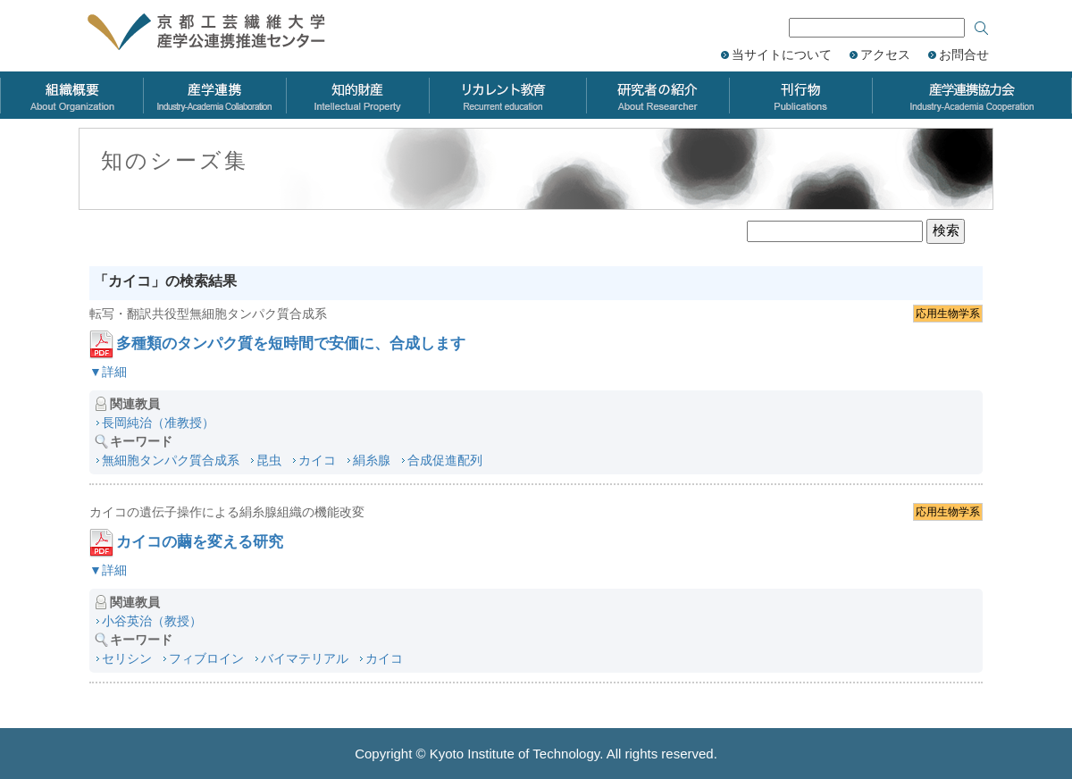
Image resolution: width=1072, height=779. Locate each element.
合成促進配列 (444, 460)
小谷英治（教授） (152, 621)
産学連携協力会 (972, 95)
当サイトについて (782, 54)
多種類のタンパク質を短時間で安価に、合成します (290, 343)
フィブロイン (206, 658)
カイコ (317, 460)
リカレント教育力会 (507, 95)
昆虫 (268, 460)
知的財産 (357, 95)
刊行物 (800, 95)
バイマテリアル (304, 658)
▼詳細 (108, 371)
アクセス (885, 54)
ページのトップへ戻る (1036, 645)
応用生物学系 (948, 313)
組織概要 (71, 95)
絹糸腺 (371, 460)
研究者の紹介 (657, 95)
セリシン (127, 658)
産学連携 (214, 95)
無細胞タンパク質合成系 (170, 460)
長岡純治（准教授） (158, 422)
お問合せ (964, 54)
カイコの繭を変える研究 (199, 541)
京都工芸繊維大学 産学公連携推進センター (226, 33)
